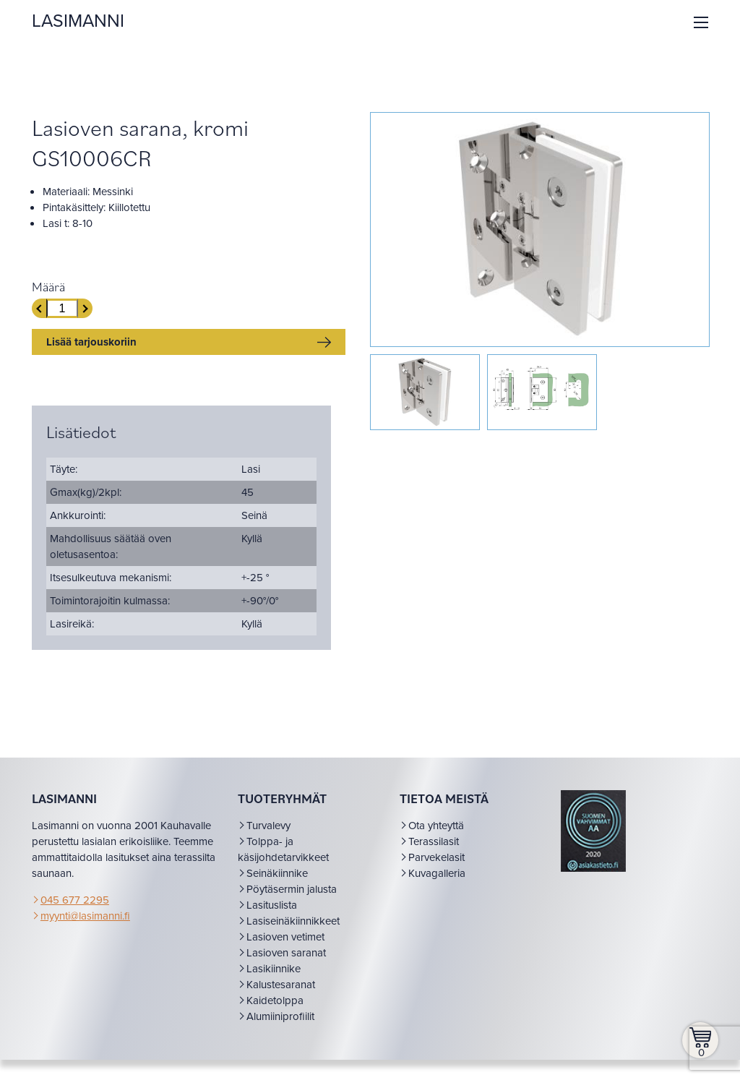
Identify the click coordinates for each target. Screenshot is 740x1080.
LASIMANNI (82, 20)
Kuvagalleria (436, 889)
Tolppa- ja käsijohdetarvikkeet (284, 865)
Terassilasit (433, 857)
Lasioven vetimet (287, 953)
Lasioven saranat (287, 969)
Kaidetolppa (276, 1016)
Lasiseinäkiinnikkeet (294, 937)
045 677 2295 (79, 916)
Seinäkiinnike (278, 889)
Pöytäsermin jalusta (293, 905)
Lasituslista (273, 921)
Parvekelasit (436, 873)
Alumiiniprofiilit (282, 1032)
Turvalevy (270, 841)
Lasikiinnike (275, 985)
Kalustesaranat (282, 1000)
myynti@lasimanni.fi (89, 932)
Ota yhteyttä (435, 841)
